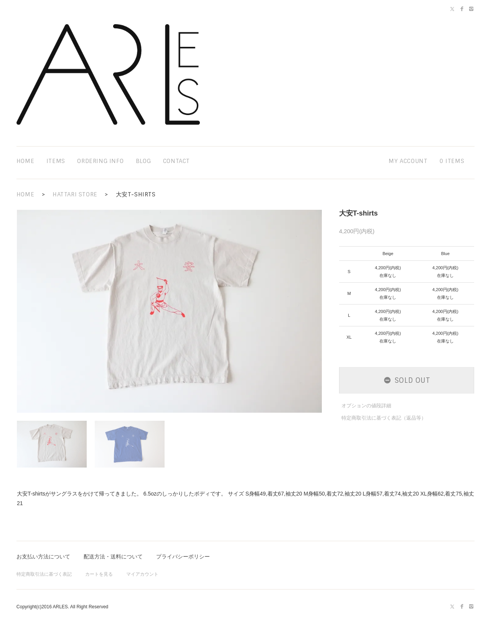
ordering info (100, 161)
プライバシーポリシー (183, 556)
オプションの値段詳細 (366, 405)
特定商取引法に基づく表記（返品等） (383, 418)
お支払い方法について (43, 556)
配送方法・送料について (113, 556)
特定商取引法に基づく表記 (44, 574)
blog (143, 161)
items (55, 161)
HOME (25, 194)
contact (176, 161)
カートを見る (99, 574)
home (25, 161)
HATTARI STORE (75, 194)
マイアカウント (142, 574)
